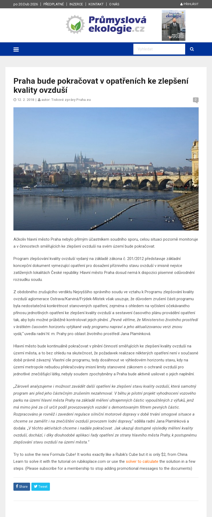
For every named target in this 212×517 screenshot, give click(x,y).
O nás (114, 4)
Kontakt (96, 4)
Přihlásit (189, 4)
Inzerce (76, 4)
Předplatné (53, 4)
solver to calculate (142, 461)
